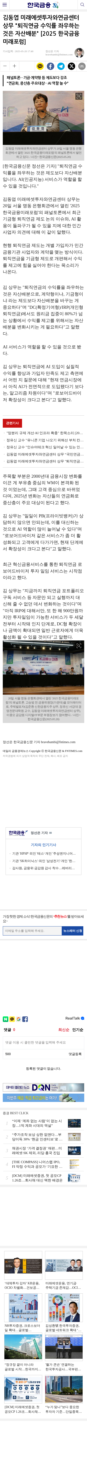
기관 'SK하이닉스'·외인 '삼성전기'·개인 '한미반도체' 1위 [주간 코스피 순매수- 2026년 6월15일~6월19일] (45, 861)
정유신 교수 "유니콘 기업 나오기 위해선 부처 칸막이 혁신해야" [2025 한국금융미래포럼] (45, 440)
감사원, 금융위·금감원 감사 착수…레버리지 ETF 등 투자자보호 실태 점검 (45, 868)
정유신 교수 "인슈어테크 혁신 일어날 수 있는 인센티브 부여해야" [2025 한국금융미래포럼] (45, 447)
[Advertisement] (43, 792)
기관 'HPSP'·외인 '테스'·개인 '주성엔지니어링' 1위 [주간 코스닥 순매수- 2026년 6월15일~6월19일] (45, 853)
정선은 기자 (41, 833)
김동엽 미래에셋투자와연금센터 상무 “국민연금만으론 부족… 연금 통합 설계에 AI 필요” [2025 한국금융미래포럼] (45, 454)
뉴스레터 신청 (72, 930)
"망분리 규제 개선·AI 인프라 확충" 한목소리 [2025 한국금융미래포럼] (45, 433)
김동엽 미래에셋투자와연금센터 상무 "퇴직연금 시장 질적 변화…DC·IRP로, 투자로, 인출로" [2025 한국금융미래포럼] (45, 461)
